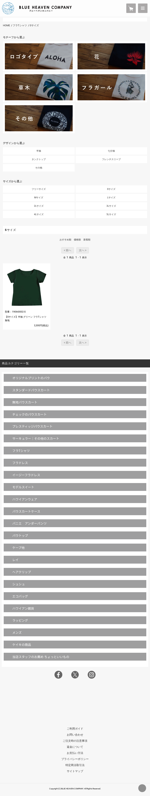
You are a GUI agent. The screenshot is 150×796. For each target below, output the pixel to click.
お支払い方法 (75, 752)
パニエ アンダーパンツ (29, 523)
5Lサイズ (111, 214)
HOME (6, 25)
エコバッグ (20, 596)
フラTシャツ (20, 25)
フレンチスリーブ (111, 159)
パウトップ (20, 535)
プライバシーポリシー (75, 759)
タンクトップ (39, 159)
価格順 (77, 239)
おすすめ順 (65, 239)
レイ (15, 559)
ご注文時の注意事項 (75, 740)
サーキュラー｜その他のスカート (35, 438)
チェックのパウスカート (29, 414)
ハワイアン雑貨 (23, 608)
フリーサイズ (39, 189)
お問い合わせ (75, 734)
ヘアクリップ (21, 571)
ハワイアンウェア (24, 499)
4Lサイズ (39, 214)
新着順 (86, 239)
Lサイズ (111, 197)
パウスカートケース (26, 511)
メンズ (17, 632)
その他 (38, 167)
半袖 (38, 151)
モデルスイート (23, 487)
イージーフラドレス (26, 474)
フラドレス (20, 462)
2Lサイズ (39, 206)
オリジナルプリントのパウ (31, 377)
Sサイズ (34, 25)
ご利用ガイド (75, 728)
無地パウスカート (24, 402)
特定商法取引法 (75, 765)
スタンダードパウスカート (31, 390)
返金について (75, 746)
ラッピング (20, 620)
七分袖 (111, 151)
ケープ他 (18, 547)
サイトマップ (75, 771)
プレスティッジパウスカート (32, 426)
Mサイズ (38, 197)
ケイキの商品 (21, 644)
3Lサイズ (111, 206)
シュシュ (18, 584)
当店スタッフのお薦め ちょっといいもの (40, 656)
